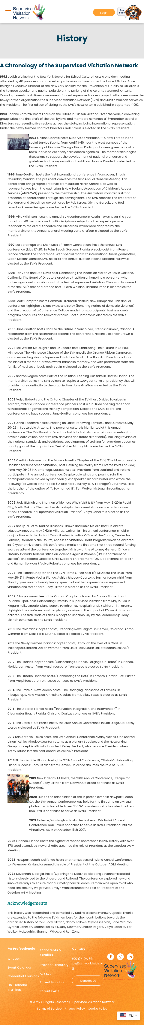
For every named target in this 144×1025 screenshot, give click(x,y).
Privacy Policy (75, 1008)
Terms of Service (49, 1008)
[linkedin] (130, 957)
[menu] (8, 10)
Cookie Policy (97, 1008)
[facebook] (110, 957)
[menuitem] (24, 959)
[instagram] (120, 957)
